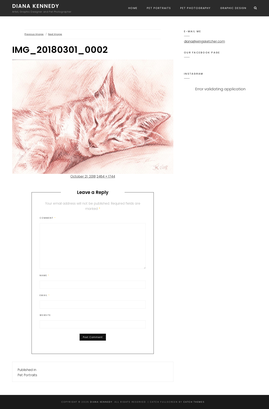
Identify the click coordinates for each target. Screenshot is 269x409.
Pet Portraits (159, 8)
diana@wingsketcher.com (204, 41)
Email (45, 295)
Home (132, 8)
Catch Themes (194, 401)
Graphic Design (233, 8)
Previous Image (34, 34)
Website (45, 315)
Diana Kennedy (35, 6)
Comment (48, 218)
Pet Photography (195, 8)
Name (44, 275)
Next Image (55, 34)
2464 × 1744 (106, 176)
